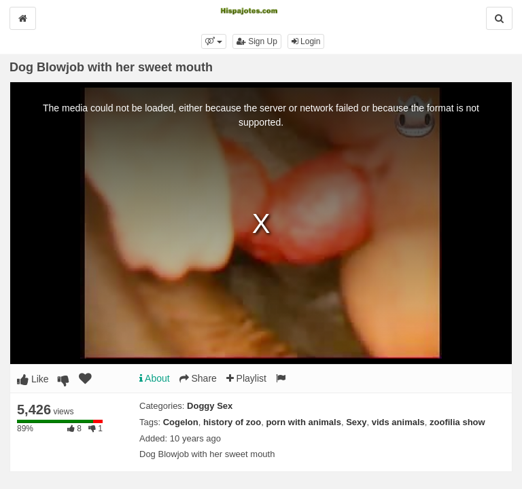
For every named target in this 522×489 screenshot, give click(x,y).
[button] (213, 41)
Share (198, 378)
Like (33, 379)
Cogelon (180, 422)
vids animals (398, 422)
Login (306, 41)
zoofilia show (457, 422)
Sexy (356, 422)
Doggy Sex (209, 406)
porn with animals (303, 422)
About (154, 378)
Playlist (246, 378)
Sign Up (257, 41)
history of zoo (232, 422)
